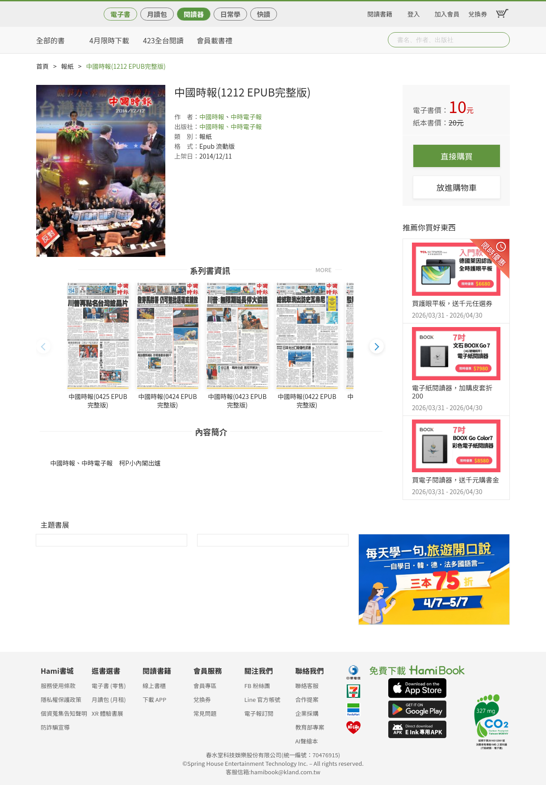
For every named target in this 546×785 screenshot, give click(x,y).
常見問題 (205, 713)
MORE (323, 269)
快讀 (263, 14)
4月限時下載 (109, 40)
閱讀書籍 (379, 12)
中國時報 (211, 116)
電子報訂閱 (258, 713)
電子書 (120, 14)
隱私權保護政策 (61, 699)
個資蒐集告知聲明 (64, 713)
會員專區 (205, 685)
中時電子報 (246, 116)
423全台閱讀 (163, 40)
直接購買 (457, 156)
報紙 (67, 66)
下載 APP (154, 699)
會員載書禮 (214, 40)
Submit (502, 40)
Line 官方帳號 (262, 699)
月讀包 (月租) (109, 699)
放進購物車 (457, 187)
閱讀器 (194, 14)
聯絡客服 (307, 685)
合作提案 (307, 699)
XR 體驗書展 (107, 713)
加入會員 (447, 12)
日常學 (230, 14)
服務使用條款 (58, 685)
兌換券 (477, 12)
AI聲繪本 (306, 741)
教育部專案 (309, 727)
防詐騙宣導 (55, 727)
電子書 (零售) (109, 685)
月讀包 (157, 14)
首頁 (42, 66)
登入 (413, 12)
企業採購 (307, 713)
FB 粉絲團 (257, 685)
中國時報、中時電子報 (230, 126)
